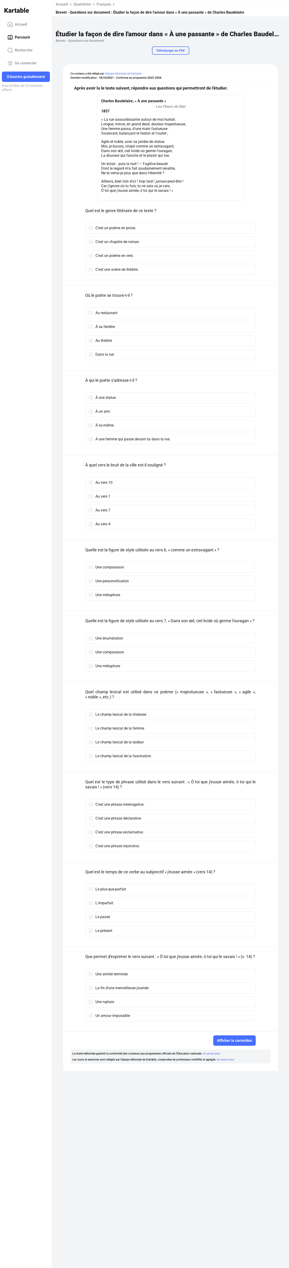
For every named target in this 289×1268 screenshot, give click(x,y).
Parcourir (18, 37)
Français (104, 4)
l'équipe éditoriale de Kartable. (123, 73)
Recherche (20, 50)
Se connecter (22, 63)
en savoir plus (211, 1053)
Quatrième (82, 4)
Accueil (17, 24)
